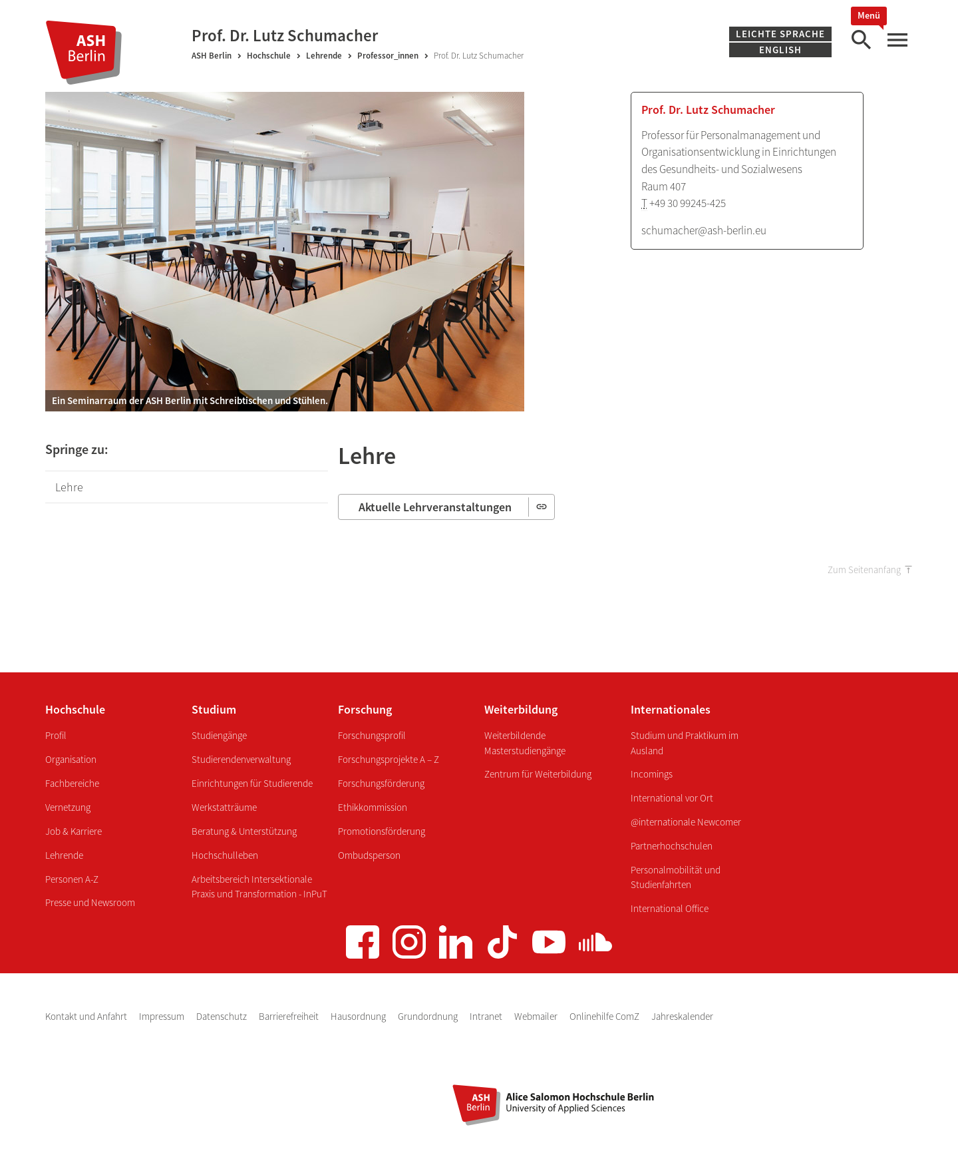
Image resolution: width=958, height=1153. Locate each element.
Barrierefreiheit (290, 1016)
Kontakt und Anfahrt (87, 1016)
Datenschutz (222, 1016)
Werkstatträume (224, 807)
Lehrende (324, 55)
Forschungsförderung (381, 783)
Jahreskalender (682, 1016)
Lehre (69, 487)
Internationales (671, 709)
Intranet (487, 1016)
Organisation (70, 759)
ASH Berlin (212, 55)
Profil (56, 735)
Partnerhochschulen (672, 845)
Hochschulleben (225, 855)
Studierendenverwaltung (241, 759)
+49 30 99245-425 (687, 203)
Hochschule (269, 55)
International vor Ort (672, 798)
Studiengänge (219, 735)
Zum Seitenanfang (864, 570)
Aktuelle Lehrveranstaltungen (436, 507)
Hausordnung (359, 1016)
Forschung (365, 709)
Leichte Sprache (780, 33)
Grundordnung (429, 1016)
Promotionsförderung (381, 831)
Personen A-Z (71, 879)
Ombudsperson (369, 855)
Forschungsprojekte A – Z (388, 759)
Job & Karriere (73, 831)
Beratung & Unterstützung (244, 831)
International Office (670, 908)
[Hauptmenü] (896, 40)
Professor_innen (387, 55)
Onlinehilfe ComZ (605, 1016)
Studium (214, 709)
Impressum (162, 1016)
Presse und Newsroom (90, 902)
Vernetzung (67, 807)
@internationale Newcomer (686, 821)
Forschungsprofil (372, 735)
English (780, 49)
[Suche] (861, 40)
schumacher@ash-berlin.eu (703, 230)
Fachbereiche (72, 783)
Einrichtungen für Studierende (252, 783)
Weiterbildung (521, 709)
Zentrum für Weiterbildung (537, 774)
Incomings (652, 774)
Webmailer (536, 1016)
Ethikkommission (372, 807)
